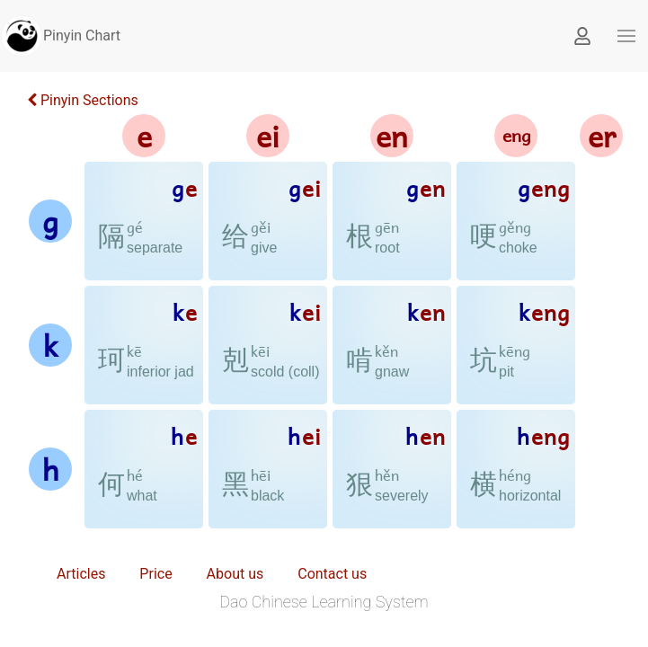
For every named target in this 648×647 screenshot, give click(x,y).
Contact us (332, 573)
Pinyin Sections (82, 100)
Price (155, 573)
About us (235, 573)
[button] (626, 36)
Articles (81, 573)
